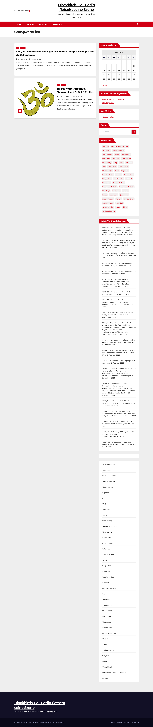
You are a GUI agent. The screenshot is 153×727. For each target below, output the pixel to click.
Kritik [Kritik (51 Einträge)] (117, 171)
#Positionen (107, 605)
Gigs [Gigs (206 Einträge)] (121, 163)
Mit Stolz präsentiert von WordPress (26, 722)
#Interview (106, 549)
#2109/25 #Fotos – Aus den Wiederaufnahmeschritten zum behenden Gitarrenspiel (115, 302)
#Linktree (57, 24)
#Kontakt (43, 24)
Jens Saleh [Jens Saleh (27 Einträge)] (112, 167)
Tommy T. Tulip (35, 59)
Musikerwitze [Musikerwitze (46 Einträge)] (118, 179)
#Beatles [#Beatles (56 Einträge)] (105, 146)
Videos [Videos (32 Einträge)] (124, 207)
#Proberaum (107, 611)
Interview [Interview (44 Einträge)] (129, 163)
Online (108, 117)
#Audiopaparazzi (109, 476)
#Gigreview (106, 538)
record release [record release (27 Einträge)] (107, 199)
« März (104, 85)
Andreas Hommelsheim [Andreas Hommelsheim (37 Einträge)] (119, 146)
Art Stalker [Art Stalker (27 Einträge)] (106, 150)
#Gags (104, 515)
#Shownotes (107, 628)
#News (104, 594)
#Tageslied (106, 639)
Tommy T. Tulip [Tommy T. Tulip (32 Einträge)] (107, 207)
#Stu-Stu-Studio (109, 633)
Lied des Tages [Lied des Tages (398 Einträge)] (107, 175)
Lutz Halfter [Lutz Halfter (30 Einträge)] (128, 175)
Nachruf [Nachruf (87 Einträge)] (129, 179)
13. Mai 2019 (23, 59)
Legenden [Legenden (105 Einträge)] (124, 171)
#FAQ (104, 504)
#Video (23, 47)
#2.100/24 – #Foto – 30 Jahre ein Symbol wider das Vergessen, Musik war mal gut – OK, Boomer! (118, 413)
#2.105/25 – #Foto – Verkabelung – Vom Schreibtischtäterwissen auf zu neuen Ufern (118, 352)
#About (30, 24)
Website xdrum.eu (109, 100)
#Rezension (106, 622)
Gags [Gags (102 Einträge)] (116, 163)
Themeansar (59, 722)
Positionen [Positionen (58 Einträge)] (116, 191)
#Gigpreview (107, 532)
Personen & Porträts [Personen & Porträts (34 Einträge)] (126, 187)
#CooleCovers (107, 487)
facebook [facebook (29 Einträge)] (115, 158)
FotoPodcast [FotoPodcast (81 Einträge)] (126, 158)
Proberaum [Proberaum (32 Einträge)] (113, 195)
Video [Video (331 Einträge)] (118, 207)
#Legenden (106, 566)
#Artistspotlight (108, 465)
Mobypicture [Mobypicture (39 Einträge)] (106, 179)
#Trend (104, 644)
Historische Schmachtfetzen (114, 673)
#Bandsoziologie (108, 481)
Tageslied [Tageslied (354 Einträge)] (119, 203)
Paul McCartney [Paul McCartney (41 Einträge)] (118, 183)
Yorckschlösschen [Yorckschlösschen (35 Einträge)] (108, 211)
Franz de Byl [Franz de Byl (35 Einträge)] (106, 163)
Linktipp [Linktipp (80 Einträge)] (119, 175)
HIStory (105, 678)
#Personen (106, 599)
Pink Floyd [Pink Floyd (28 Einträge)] (106, 191)
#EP (18, 47)
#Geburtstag (107, 521)
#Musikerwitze (108, 577)
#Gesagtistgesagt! (109, 526)
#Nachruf (105, 583)
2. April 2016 (64, 96)
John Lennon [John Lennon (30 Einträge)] (123, 167)
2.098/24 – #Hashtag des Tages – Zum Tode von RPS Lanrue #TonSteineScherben (118, 434)
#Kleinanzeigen (108, 555)
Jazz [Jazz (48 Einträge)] (104, 167)
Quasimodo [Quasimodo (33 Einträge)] (124, 195)
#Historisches (107, 543)
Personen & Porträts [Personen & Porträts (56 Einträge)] (109, 187)
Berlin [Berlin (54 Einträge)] (117, 154)
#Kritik (104, 560)
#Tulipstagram (108, 650)
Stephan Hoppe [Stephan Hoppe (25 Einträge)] (108, 203)
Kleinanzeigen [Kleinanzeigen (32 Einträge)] (107, 171)
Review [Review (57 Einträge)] (118, 199)
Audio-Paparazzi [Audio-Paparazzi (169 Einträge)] (119, 150)
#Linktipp (106, 571)
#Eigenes (105, 493)
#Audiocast (106, 470)
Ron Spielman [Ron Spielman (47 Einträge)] (129, 199)
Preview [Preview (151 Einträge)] (125, 191)
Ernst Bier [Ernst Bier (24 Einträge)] (106, 158)
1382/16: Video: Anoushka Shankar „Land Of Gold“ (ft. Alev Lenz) (75, 92)
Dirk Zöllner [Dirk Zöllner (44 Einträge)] (126, 154)
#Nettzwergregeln (109, 588)
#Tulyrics (105, 656)
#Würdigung (107, 667)
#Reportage (106, 616)
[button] (138, 24)
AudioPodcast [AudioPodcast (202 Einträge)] (107, 154)
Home (19, 24)
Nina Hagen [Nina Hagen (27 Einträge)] (106, 183)
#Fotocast (106, 510)
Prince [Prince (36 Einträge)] (104, 195)
